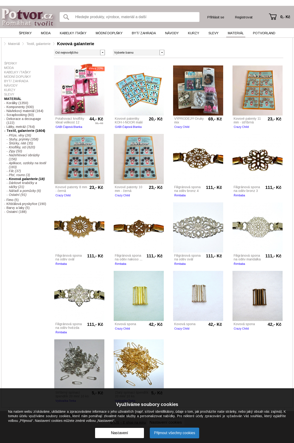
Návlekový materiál (25, 111)
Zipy (15, 151)
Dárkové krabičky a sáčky (23, 185)
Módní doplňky (109, 33)
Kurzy (193, 33)
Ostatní (18, 195)
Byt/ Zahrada (144, 33)
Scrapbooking (20, 115)
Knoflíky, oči (22, 147)
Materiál (236, 33)
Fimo (13, 200)
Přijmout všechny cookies (174, 433)
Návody (172, 33)
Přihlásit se (215, 17)
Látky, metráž (21, 127)
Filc (15, 171)
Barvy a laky (18, 208)
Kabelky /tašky (73, 33)
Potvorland (264, 33)
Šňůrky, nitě (21, 143)
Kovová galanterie (75, 43)
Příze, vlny (20, 135)
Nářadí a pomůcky (25, 191)
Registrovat (244, 17)
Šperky (25, 33)
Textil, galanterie (38, 44)
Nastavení (119, 433)
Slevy (214, 33)
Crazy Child (181, 127)
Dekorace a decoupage (24, 121)
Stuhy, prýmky (23, 139)
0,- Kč (285, 17)
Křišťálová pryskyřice (26, 204)
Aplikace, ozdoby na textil (27, 165)
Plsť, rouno (19, 175)
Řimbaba (180, 195)
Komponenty (20, 107)
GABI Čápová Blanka (68, 127)
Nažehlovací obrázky (24, 157)
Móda (46, 33)
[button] (162, 52)
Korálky (17, 103)
